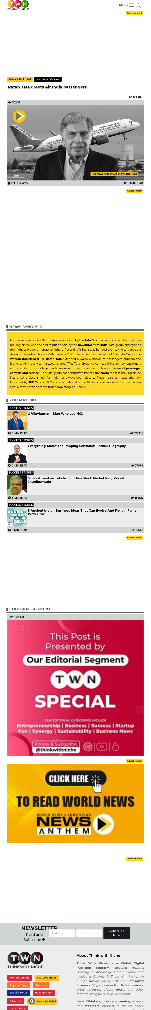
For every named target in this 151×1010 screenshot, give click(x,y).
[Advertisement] (78, 43)
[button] (139, 6)
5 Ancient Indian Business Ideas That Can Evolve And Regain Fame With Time (82, 512)
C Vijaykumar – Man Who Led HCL (55, 414)
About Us (16, 1000)
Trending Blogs (19, 977)
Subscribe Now (117, 933)
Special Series (18, 992)
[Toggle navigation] (127, 5)
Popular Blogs (19, 985)
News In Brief (20, 79)
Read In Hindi (43, 992)
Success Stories (48, 79)
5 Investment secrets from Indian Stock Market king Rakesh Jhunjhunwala (76, 480)
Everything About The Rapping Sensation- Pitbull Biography (77, 446)
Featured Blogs (47, 977)
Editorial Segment (29, 609)
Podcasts (41, 985)
